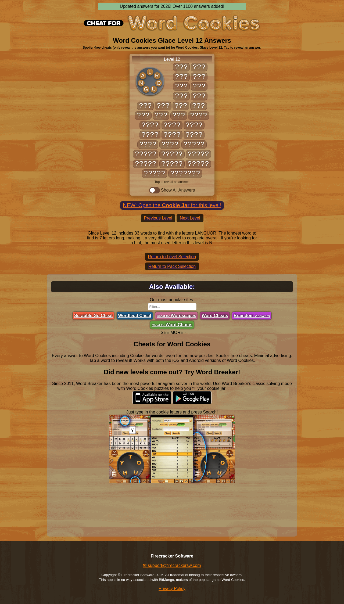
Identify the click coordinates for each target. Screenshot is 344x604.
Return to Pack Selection (172, 266)
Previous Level (158, 218)
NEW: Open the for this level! (172, 205)
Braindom (252, 315)
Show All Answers (172, 190)
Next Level (190, 218)
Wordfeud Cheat (134, 315)
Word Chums (172, 324)
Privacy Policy (172, 588)
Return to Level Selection (172, 256)
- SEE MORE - (172, 332)
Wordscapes (176, 315)
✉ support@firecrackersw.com (172, 565)
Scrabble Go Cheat (93, 315)
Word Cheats (215, 315)
